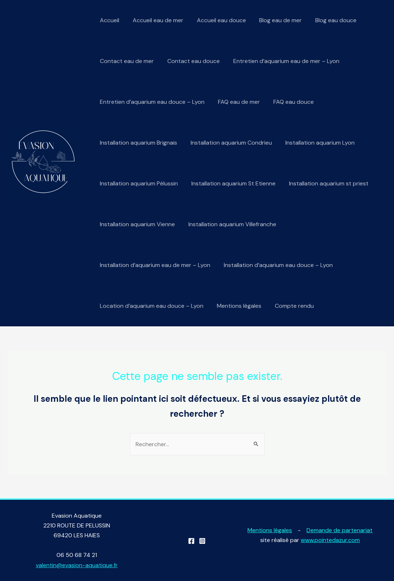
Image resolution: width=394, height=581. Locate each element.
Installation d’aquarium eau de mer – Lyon (154, 265)
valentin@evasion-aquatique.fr (77, 565)
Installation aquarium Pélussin (138, 183)
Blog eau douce (328, 20)
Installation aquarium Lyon (315, 142)
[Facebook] (191, 541)
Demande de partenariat (339, 530)
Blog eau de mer (274, 20)
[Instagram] (202, 541)
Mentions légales (236, 306)
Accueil (108, 20)
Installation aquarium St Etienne (231, 183)
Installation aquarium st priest (324, 183)
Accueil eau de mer (155, 20)
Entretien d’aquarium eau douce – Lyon (151, 102)
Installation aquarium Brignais (137, 142)
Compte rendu (289, 306)
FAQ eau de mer (236, 102)
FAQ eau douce (289, 102)
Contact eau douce (191, 61)
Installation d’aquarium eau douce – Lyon (275, 265)
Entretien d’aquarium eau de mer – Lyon (282, 61)
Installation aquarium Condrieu (228, 142)
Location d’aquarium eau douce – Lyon (151, 306)
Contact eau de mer (126, 61)
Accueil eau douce (217, 20)
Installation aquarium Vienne (136, 224)
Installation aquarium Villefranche (230, 224)
